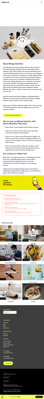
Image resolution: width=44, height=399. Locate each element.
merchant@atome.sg (8, 358)
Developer (5, 335)
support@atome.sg (8, 352)
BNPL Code (6, 346)
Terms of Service (7, 341)
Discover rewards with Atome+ (13, 115)
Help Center (6, 328)
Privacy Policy (6, 343)
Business (5, 333)
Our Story (5, 322)
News (4, 326)
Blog (4, 324)
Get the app (8, 363)
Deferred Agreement (8, 344)
